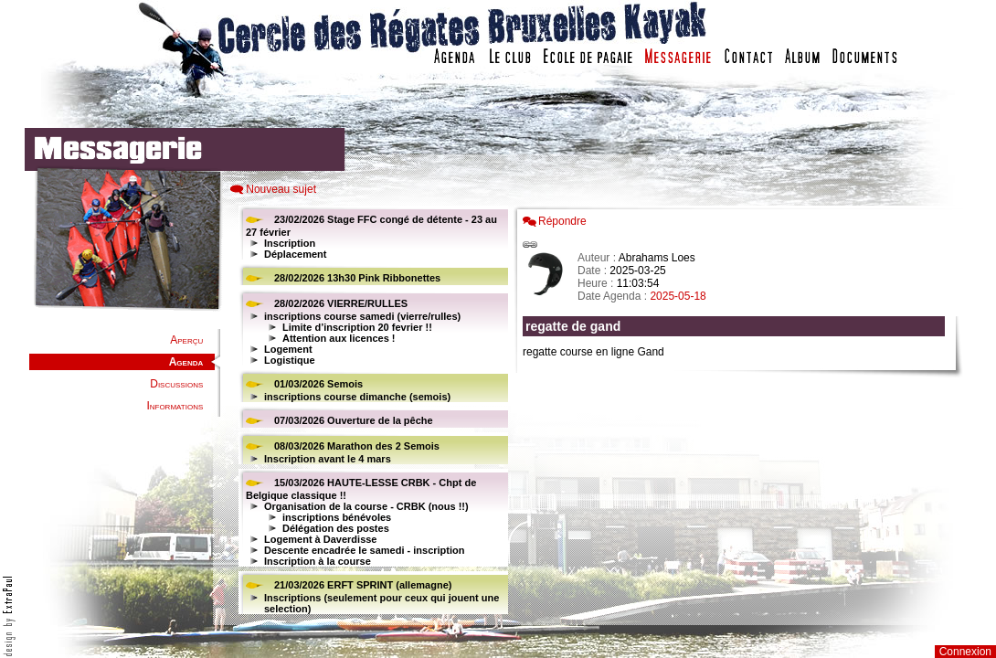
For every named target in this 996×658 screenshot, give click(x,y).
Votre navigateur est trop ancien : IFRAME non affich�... (738, 411)
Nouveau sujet (281, 189)
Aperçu (186, 340)
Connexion (965, 651)
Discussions (176, 383)
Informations (174, 405)
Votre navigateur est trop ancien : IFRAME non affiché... (371, 411)
